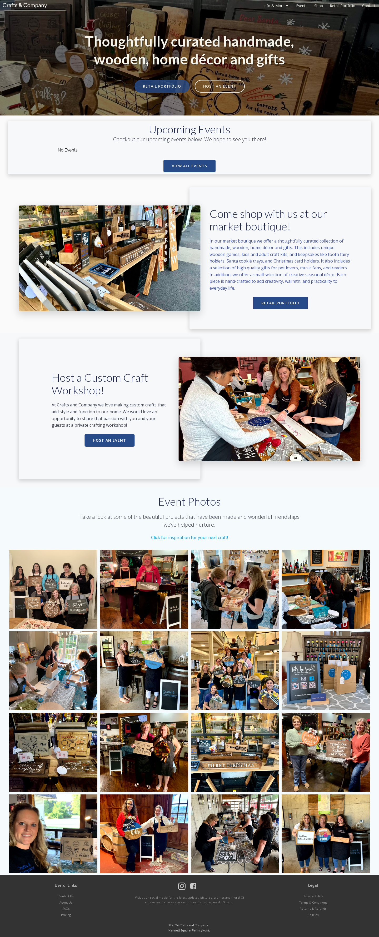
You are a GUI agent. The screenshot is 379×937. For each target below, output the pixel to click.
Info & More (276, 5)
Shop (318, 5)
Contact (369, 5)
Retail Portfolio (342, 5)
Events (301, 5)
